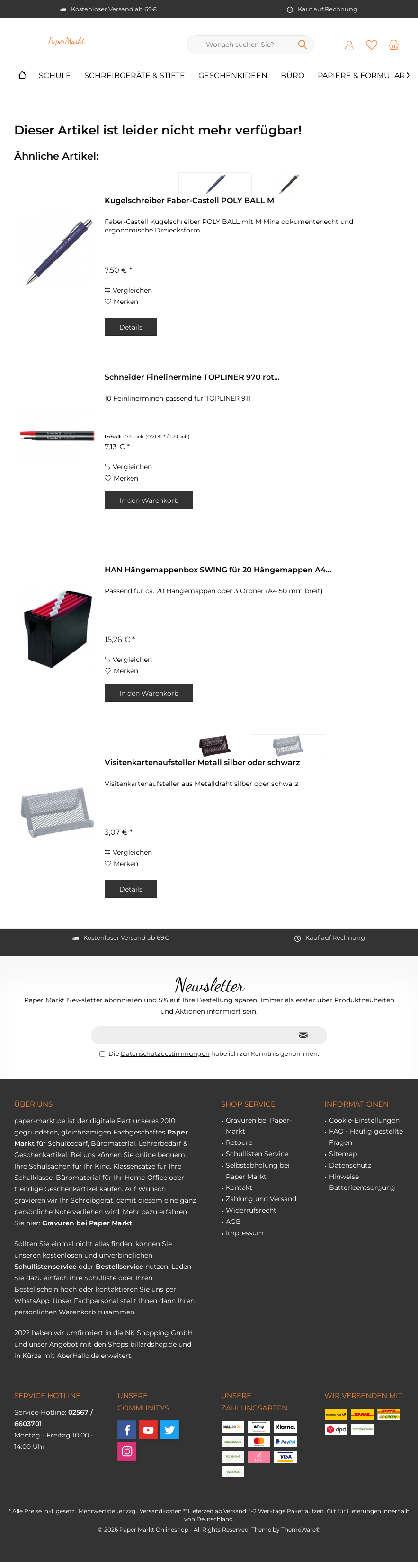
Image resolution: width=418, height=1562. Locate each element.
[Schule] (55, 76)
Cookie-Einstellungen (364, 1120)
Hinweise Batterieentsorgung (362, 1182)
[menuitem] (394, 44)
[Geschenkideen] (233, 76)
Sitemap (343, 1154)
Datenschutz (350, 1165)
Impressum (245, 1233)
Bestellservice (119, 1266)
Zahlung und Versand (261, 1199)
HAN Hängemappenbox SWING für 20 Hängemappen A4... (218, 569)
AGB (233, 1221)
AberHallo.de (78, 1355)
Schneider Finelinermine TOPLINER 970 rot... (192, 377)
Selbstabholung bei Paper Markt (258, 1171)
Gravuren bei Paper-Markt (259, 1126)
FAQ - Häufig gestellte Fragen (366, 1137)
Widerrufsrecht (251, 1210)
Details (130, 327)
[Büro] (292, 76)
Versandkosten (161, 1511)
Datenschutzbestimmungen (165, 1053)
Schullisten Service (257, 1154)
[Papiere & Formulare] (364, 76)
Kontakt (239, 1187)
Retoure (239, 1142)
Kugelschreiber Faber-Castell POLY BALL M (189, 200)
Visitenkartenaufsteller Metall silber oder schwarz (202, 762)
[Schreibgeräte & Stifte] (135, 76)
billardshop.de (153, 1344)
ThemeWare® (300, 1529)
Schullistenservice (45, 1266)
